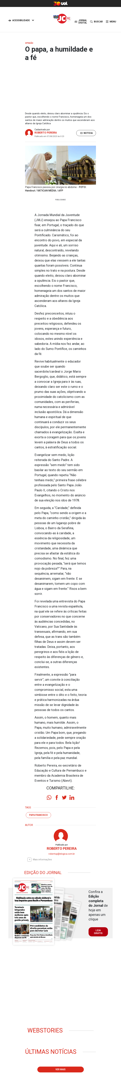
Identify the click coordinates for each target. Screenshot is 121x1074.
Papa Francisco (38, 815)
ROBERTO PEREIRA (46, 132)
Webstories (45, 1030)
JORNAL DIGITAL (81, 21)
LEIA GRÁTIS (98, 932)
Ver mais (60, 1069)
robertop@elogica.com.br (62, 853)
